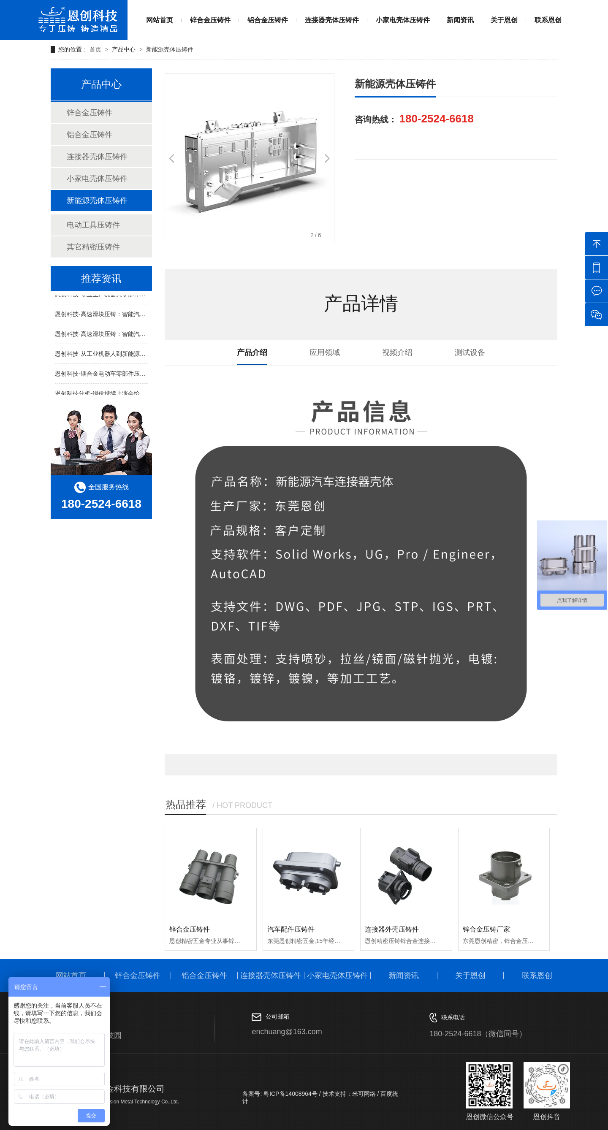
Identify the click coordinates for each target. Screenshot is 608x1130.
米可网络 (364, 1093)
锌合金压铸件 (210, 20)
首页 (96, 49)
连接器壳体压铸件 (332, 20)
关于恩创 (504, 20)
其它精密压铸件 (93, 247)
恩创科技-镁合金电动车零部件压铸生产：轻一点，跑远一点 (133, 375)
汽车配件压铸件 (291, 929)
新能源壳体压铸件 (169, 49)
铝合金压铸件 (267, 20)
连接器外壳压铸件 (392, 929)
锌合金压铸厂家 (486, 929)
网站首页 (159, 20)
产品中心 (124, 49)
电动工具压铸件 (93, 225)
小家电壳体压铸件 (403, 20)
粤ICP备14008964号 (290, 1093)
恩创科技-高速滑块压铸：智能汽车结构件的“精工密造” (126, 316)
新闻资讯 (460, 20)
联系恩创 (548, 20)
